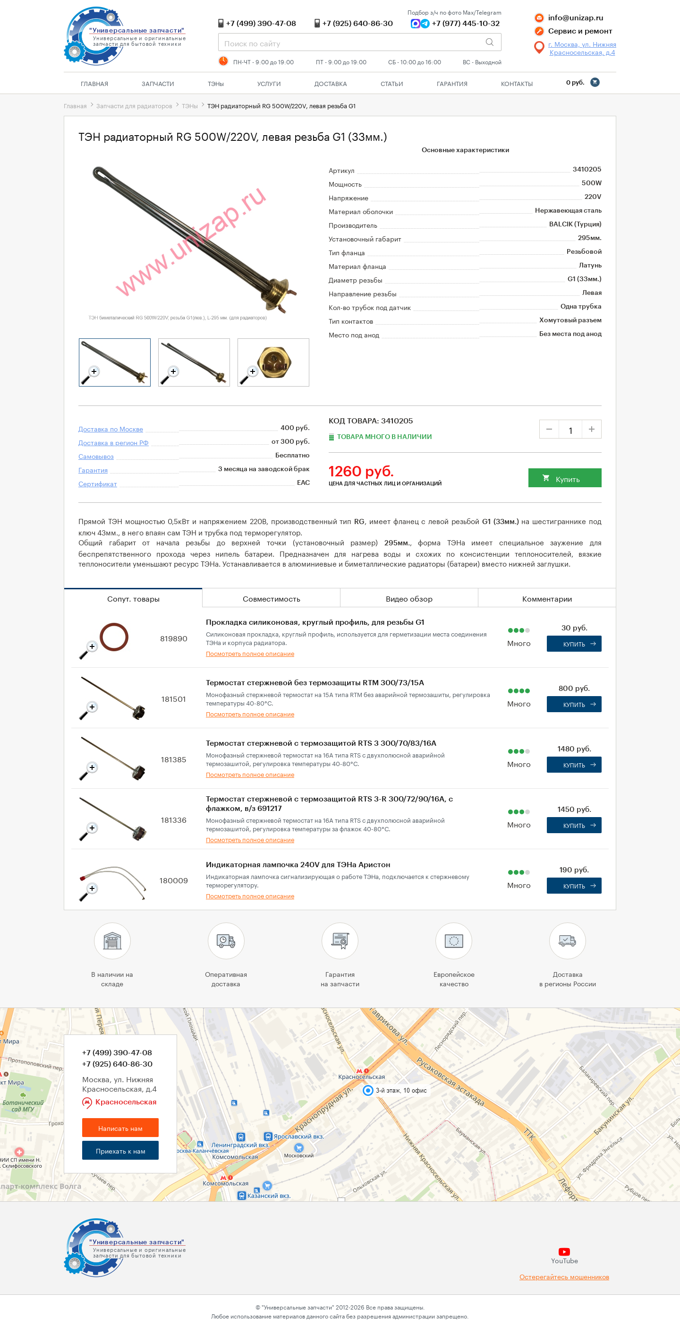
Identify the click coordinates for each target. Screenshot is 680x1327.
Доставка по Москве (110, 428)
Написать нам (120, 1127)
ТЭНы (190, 105)
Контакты (517, 82)
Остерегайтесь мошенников (564, 1276)
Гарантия (452, 82)
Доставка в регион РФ (113, 442)
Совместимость (271, 597)
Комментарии (547, 597)
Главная (94, 82)
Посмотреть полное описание (250, 652)
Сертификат (97, 483)
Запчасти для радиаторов (134, 105)
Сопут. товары (133, 597)
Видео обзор (409, 597)
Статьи (392, 82)
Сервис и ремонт (580, 31)
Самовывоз (96, 455)
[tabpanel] (114, 362)
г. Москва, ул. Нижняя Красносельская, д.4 (582, 47)
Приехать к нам (120, 1150)
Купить (568, 478)
